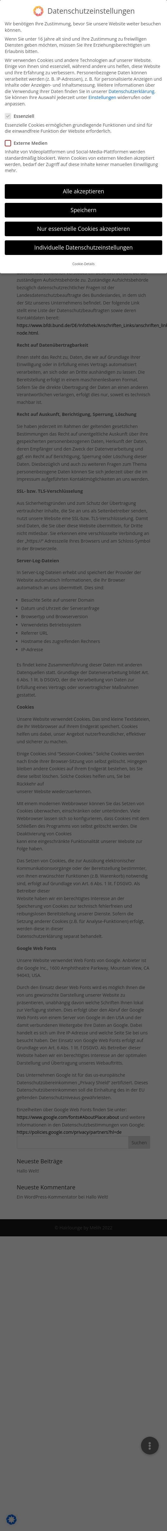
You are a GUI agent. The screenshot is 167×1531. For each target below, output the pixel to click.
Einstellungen (102, 93)
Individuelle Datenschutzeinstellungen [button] (83, 243)
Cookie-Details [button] (83, 259)
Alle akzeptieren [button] (83, 187)
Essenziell (22, 112)
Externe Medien (29, 139)
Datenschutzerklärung (131, 87)
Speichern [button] (83, 205)
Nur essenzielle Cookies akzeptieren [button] (83, 224)
